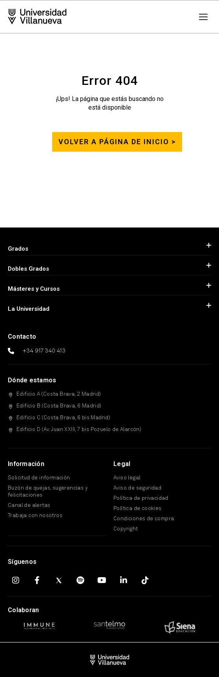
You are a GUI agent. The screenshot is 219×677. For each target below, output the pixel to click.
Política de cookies (137, 508)
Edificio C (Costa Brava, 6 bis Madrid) (63, 417)
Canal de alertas (29, 505)
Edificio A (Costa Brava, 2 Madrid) (58, 394)
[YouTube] (102, 580)
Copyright (125, 529)
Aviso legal (126, 478)
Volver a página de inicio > (117, 142)
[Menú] (203, 17)
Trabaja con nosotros (35, 515)
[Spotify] (80, 580)
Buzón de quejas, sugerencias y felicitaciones (48, 492)
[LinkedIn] (123, 580)
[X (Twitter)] (59, 580)
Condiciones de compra (143, 518)
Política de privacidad (140, 498)
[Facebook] (37, 580)
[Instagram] (16, 580)
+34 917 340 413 (44, 351)
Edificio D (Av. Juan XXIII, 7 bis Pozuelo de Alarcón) (78, 429)
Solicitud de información (39, 478)
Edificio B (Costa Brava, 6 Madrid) (59, 406)
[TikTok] (145, 580)
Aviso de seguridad (137, 488)
